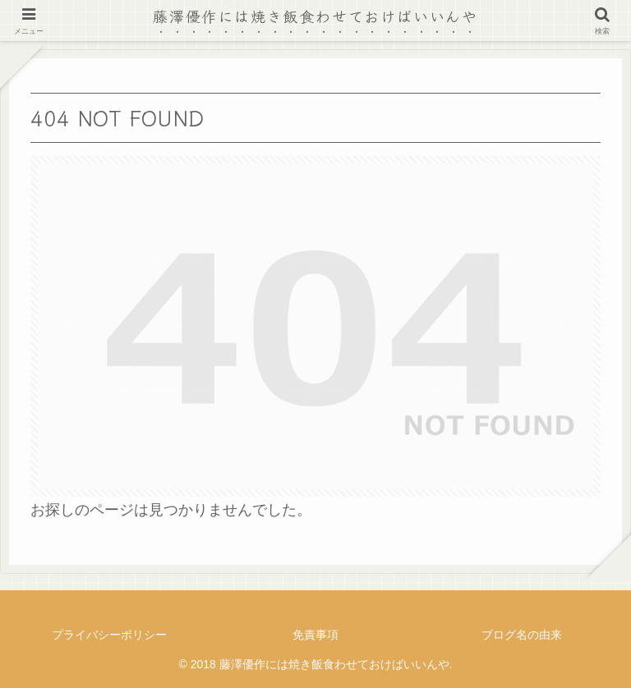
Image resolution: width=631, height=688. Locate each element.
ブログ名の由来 (521, 634)
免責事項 (315, 634)
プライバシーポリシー (109, 634)
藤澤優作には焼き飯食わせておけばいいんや (315, 15)
